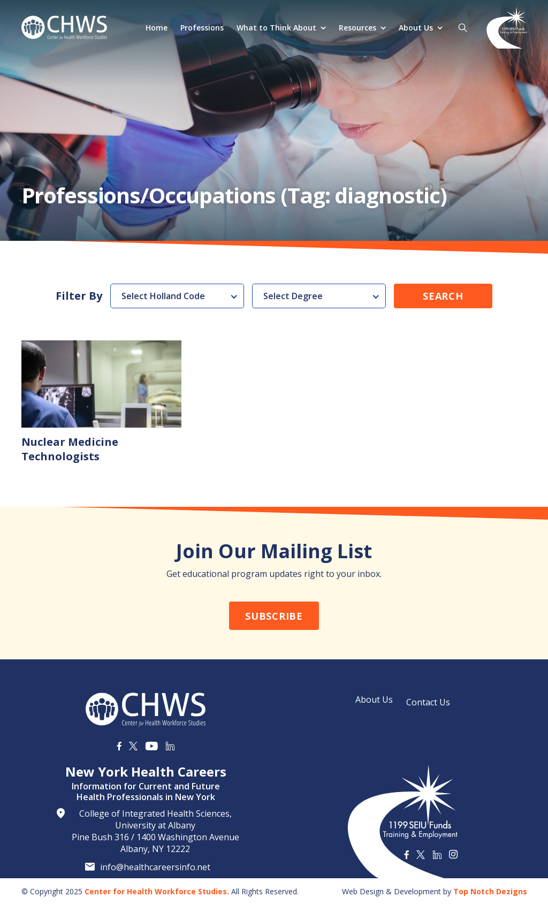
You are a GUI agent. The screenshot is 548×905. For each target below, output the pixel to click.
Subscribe (273, 616)
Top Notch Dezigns (490, 891)
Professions (202, 27)
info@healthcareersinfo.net (155, 867)
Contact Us (428, 702)
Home (157, 27)
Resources (357, 27)
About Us (416, 27)
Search (443, 296)
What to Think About (276, 27)
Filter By (79, 296)
